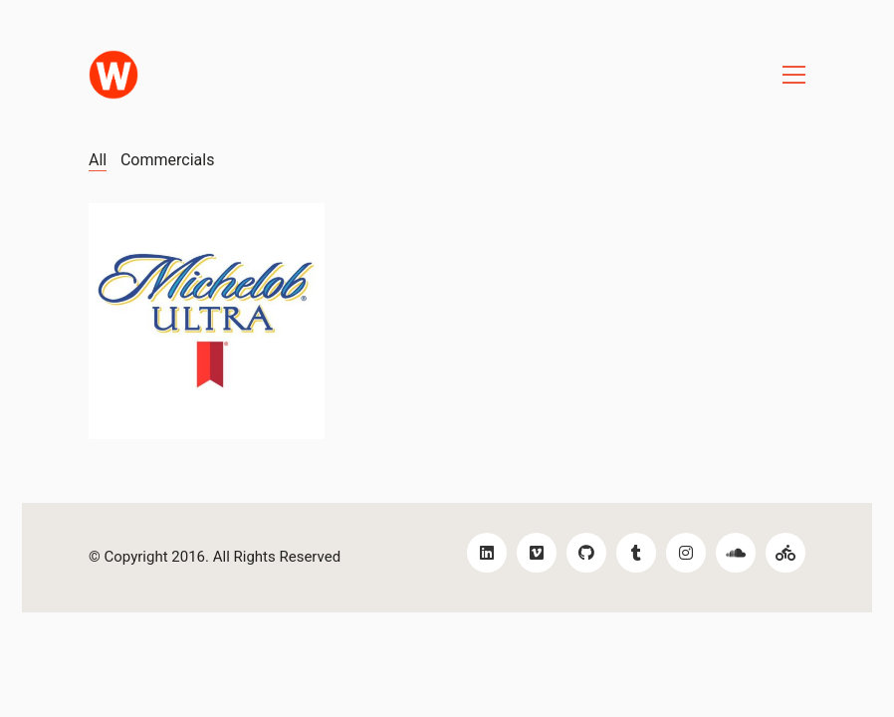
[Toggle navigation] (793, 75)
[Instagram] (686, 553)
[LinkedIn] (487, 553)
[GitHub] (586, 553)
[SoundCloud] (736, 553)
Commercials (167, 159)
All (98, 159)
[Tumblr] (636, 553)
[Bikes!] (785, 553)
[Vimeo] (537, 553)
